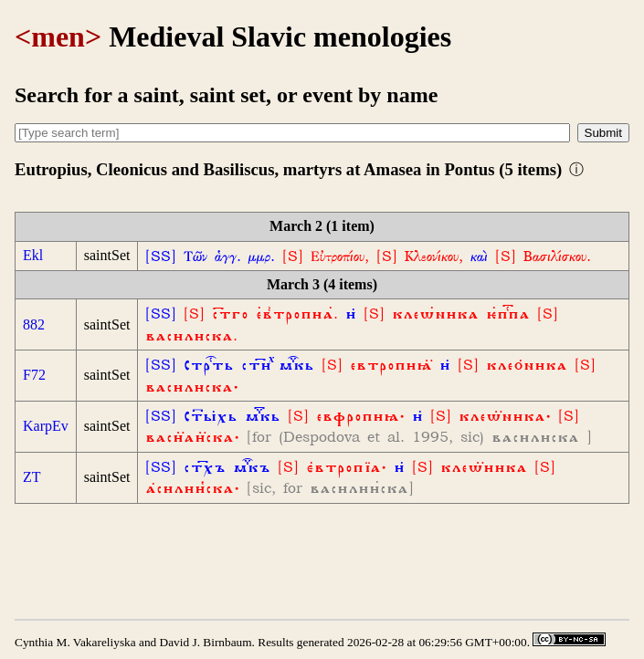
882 (34, 324)
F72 (34, 374)
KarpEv (46, 426)
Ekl (33, 255)
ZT (32, 477)
